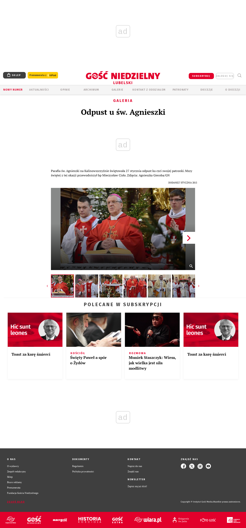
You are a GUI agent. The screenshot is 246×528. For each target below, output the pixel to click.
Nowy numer (13, 89)
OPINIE (65, 89)
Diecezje (206, 89)
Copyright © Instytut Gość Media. (197, 502)
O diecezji (232, 89)
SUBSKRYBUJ (201, 76)
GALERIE (117, 89)
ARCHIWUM (91, 89)
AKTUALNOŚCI (39, 89)
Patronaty (181, 89)
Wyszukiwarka (239, 75)
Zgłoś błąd (16, 502)
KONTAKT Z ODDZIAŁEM (149, 89)
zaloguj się (225, 76)
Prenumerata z (42, 75)
